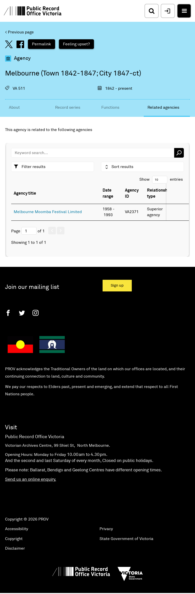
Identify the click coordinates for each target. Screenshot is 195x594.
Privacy (106, 529)
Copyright (14, 539)
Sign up (117, 285)
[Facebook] (8, 313)
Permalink (41, 44)
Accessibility (16, 529)
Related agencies (163, 107)
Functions (110, 107)
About (14, 107)
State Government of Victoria (126, 539)
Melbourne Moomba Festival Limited (48, 212)
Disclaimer (15, 548)
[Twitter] (22, 313)
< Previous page (19, 32)
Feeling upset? (76, 44)
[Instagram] (35, 313)
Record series (67, 107)
